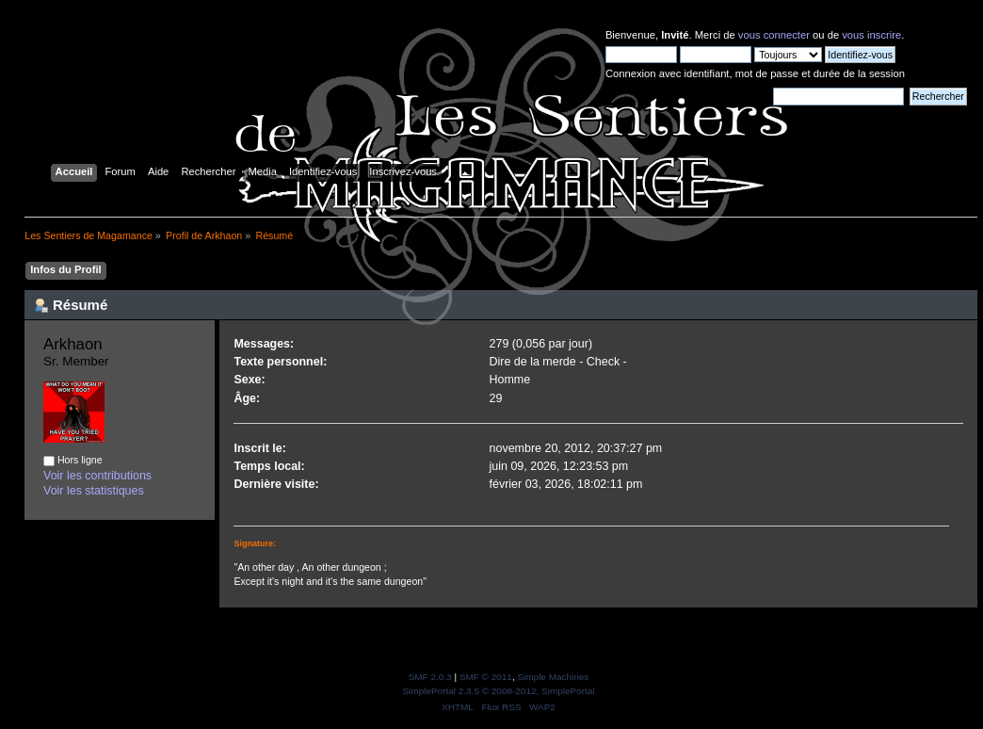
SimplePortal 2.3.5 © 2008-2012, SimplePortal (498, 691)
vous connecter (774, 34)
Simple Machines (552, 677)
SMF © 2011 (485, 677)
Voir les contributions (97, 475)
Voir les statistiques (93, 490)
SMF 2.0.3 (430, 677)
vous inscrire (871, 34)
